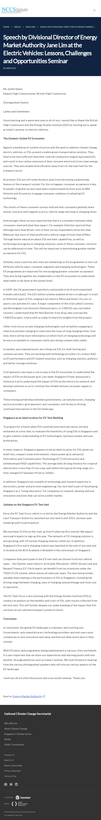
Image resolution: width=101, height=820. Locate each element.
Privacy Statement (12, 770)
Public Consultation (14, 744)
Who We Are (10, 723)
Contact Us (9, 755)
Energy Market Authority (27, 696)
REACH (7, 760)
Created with (19, 797)
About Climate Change (15, 728)
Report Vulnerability (13, 765)
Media (7, 739)
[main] (50, 361)
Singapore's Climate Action (18, 733)
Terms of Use (10, 776)
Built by (18, 804)
